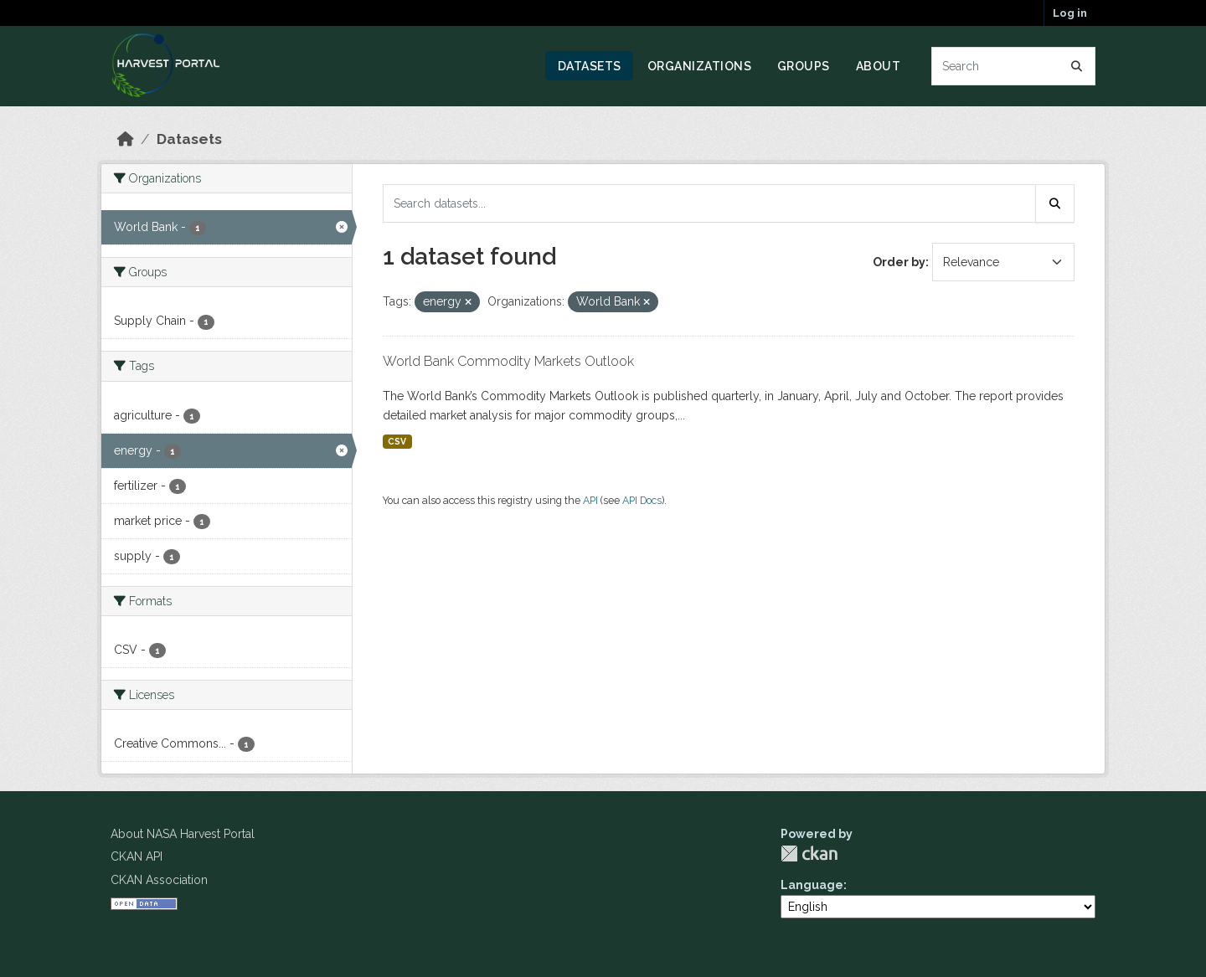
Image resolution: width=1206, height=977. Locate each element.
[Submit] (1077, 66)
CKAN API (136, 856)
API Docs (642, 500)
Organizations (699, 66)
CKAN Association (159, 880)
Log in (1070, 13)
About (878, 66)
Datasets (589, 66)
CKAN (809, 853)
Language (812, 885)
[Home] (125, 139)
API (590, 500)
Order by (899, 262)
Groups (803, 66)
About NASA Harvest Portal (183, 834)
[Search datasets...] (1013, 66)
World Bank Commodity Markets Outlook (508, 361)
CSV (397, 441)
